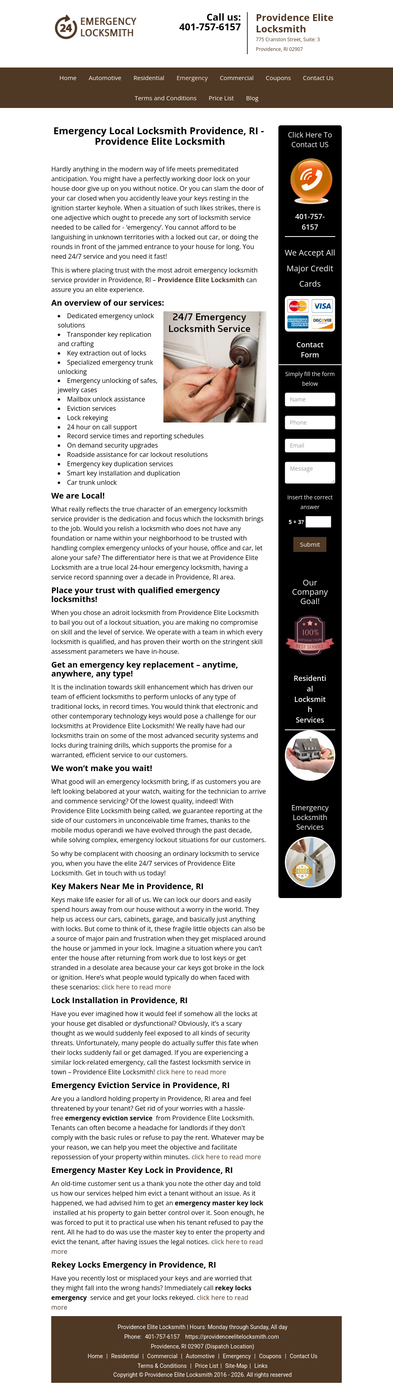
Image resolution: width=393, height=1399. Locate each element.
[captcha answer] (318, 522)
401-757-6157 (210, 26)
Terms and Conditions (166, 98)
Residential (149, 78)
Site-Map (236, 1366)
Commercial (237, 78)
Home (67, 78)
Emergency (191, 78)
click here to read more (136, 987)
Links (261, 1366)
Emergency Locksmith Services (310, 817)
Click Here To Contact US (310, 139)
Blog (252, 98)
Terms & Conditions (162, 1366)
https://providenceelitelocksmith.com (232, 1336)
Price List (221, 98)
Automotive (105, 78)
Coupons (278, 78)
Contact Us (318, 78)
